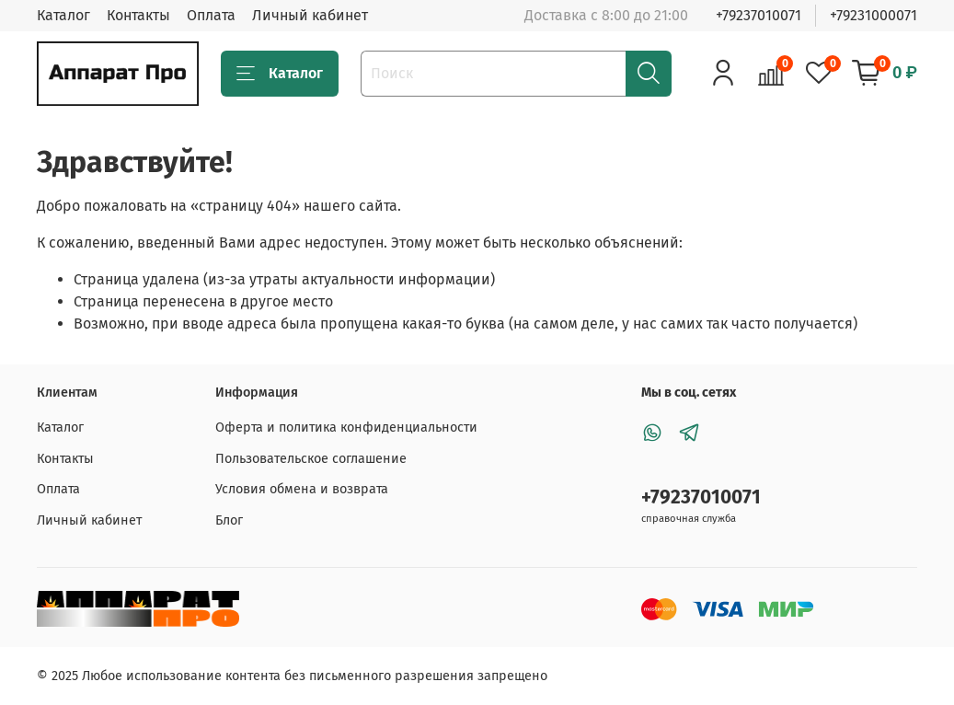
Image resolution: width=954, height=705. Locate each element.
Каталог (63, 15)
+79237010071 (758, 15)
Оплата (211, 15)
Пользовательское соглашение (311, 459)
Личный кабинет (310, 15)
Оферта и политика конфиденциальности (346, 427)
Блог (229, 520)
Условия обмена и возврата (301, 489)
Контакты (138, 15)
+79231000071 (873, 15)
